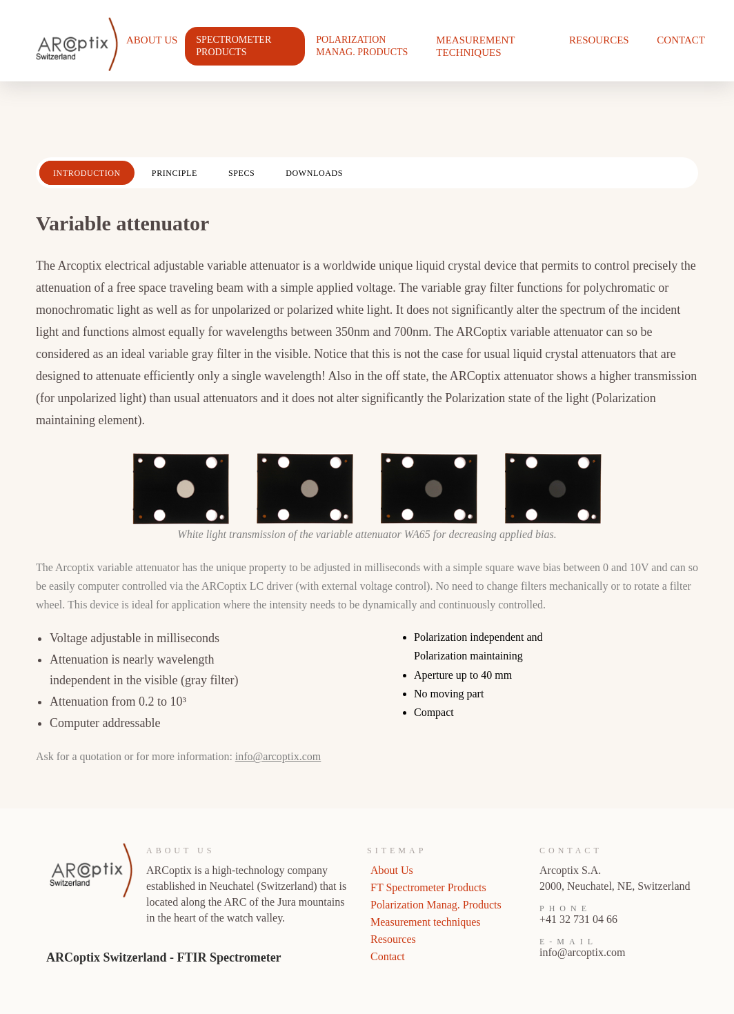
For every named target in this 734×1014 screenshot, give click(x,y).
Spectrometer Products (233, 45)
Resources (599, 40)
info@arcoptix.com (278, 756)
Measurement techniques (475, 46)
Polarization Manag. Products (362, 45)
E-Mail (568, 941)
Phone (565, 908)
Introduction (87, 173)
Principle (174, 173)
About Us (151, 40)
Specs (241, 173)
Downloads (314, 173)
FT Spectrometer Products (428, 887)
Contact (681, 40)
